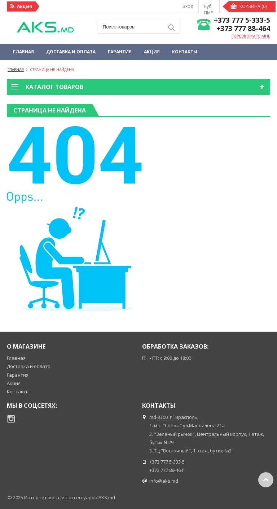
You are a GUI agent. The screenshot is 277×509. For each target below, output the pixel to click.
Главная (23, 52)
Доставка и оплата (71, 52)
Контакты (184, 52)
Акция (152, 52)
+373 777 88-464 (243, 29)
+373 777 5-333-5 (242, 20)
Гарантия (120, 52)
